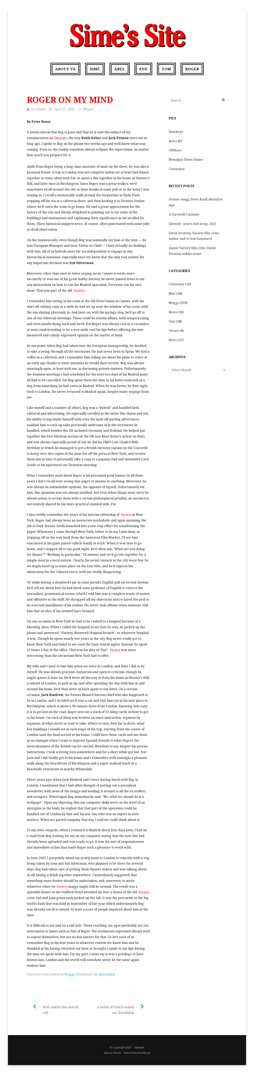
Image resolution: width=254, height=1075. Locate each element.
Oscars (174, 330)
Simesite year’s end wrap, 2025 (192, 224)
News (173, 312)
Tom (166, 69)
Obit (172, 321)
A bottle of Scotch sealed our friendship (115, 1010)
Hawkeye (176, 132)
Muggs (88, 109)
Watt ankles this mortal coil (60, 1010)
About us (65, 69)
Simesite (139, 1047)
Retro (173, 340)
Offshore (175, 150)
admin (40, 109)
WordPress (144, 1053)
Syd (143, 69)
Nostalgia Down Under (186, 159)
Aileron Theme (112, 1053)
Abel (119, 69)
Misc (172, 293)
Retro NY (175, 141)
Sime (95, 69)
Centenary (177, 169)
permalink (107, 974)
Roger (192, 69)
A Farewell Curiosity (184, 214)
